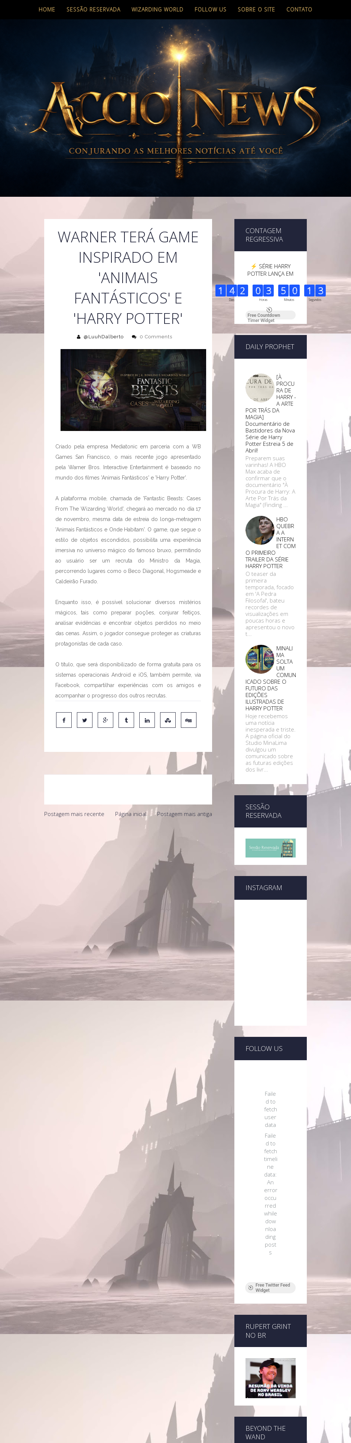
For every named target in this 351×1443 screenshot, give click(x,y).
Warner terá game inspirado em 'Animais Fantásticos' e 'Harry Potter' (128, 277)
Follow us (211, 9)
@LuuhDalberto (104, 336)
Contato (299, 9)
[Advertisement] (128, 877)
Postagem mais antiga (184, 813)
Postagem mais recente (74, 813)
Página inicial (130, 813)
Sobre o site (256, 9)
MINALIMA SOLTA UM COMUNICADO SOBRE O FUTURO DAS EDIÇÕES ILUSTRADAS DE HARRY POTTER (271, 678)
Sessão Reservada (93, 9)
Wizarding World (157, 9)
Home (47, 9)
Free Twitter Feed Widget (269, 1160)
